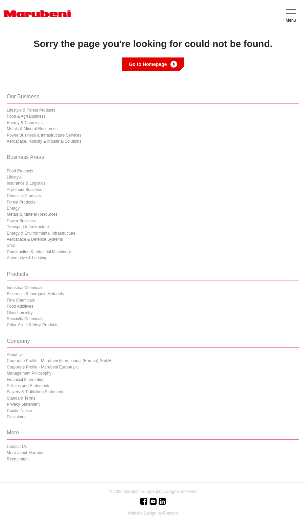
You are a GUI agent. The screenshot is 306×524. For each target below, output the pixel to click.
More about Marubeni (26, 452)
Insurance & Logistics (26, 183)
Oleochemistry (20, 312)
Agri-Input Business (24, 189)
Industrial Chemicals (25, 287)
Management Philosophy (29, 373)
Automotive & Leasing (26, 258)
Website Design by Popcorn (153, 513)
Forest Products (21, 202)
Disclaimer (16, 416)
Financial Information (25, 379)
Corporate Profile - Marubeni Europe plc (42, 367)
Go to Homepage (148, 64)
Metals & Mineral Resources (32, 128)
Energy (13, 208)
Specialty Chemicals (25, 318)
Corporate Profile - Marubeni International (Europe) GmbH (59, 360)
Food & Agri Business (26, 116)
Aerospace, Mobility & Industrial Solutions (44, 141)
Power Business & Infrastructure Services (44, 135)
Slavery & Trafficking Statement (35, 391)
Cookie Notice (19, 410)
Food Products (20, 171)
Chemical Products (24, 195)
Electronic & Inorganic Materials (35, 293)
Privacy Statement (23, 404)
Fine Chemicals (21, 300)
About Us (15, 354)
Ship (11, 245)
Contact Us (17, 446)
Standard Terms (21, 398)
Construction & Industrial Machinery (39, 251)
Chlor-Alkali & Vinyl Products (32, 325)
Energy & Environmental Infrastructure (41, 233)
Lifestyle (14, 177)
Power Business (21, 220)
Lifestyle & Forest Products (31, 110)
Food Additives (20, 306)
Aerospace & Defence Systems (35, 239)
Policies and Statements (28, 385)
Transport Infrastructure (28, 226)
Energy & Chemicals (25, 122)
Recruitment (18, 459)
